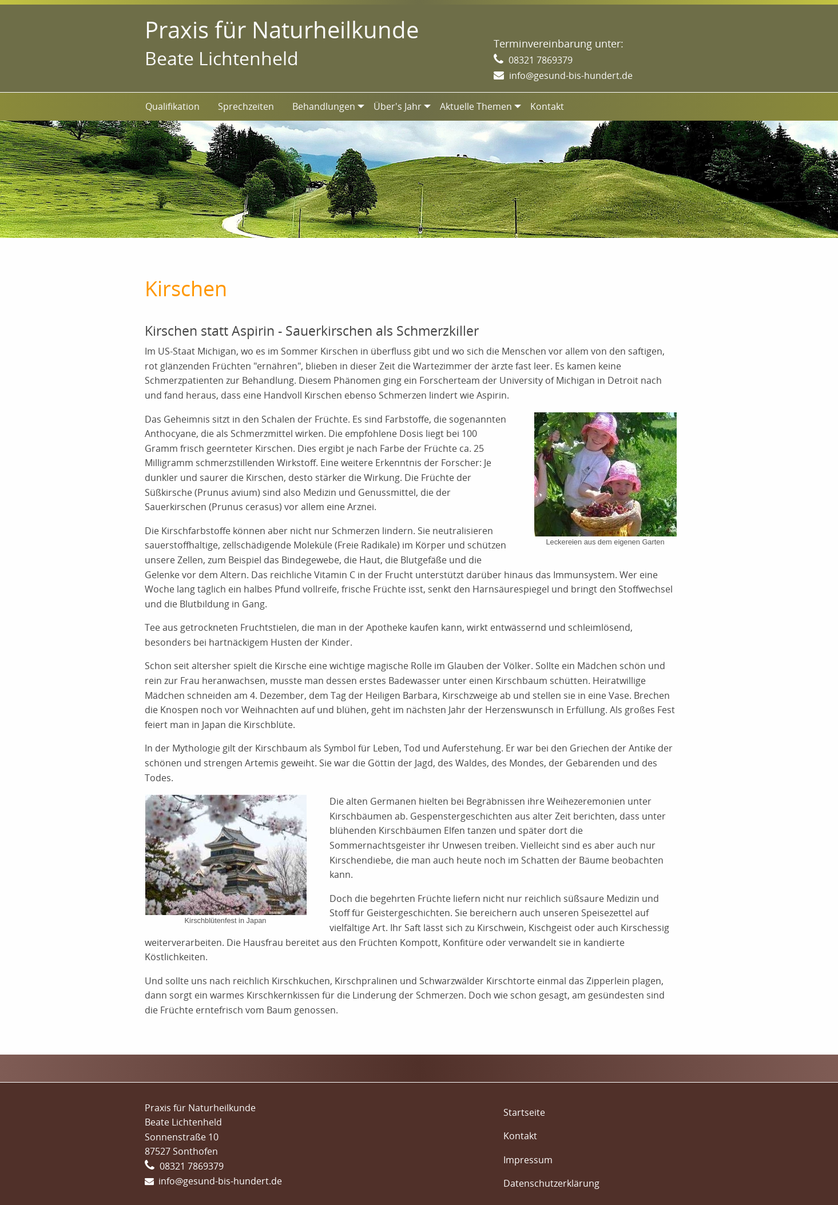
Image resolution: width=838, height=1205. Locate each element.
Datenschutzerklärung (551, 1183)
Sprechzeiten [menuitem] (246, 106)
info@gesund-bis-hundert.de (571, 75)
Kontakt (520, 1136)
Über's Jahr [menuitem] (398, 106)
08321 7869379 (541, 60)
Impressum (528, 1160)
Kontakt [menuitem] (547, 106)
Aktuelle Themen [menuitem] (476, 106)
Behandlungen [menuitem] (323, 106)
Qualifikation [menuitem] (172, 106)
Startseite (524, 1112)
